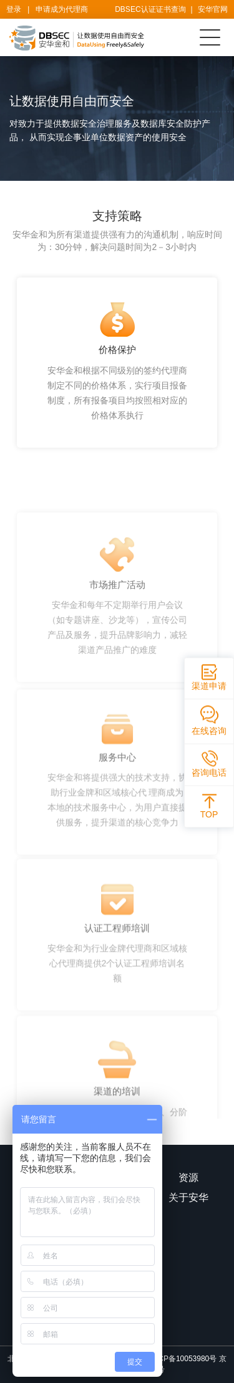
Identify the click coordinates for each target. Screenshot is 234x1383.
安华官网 (213, 9)
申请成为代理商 (62, 9)
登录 (13, 9)
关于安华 (188, 1197)
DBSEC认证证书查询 (150, 9)
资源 (188, 1177)
